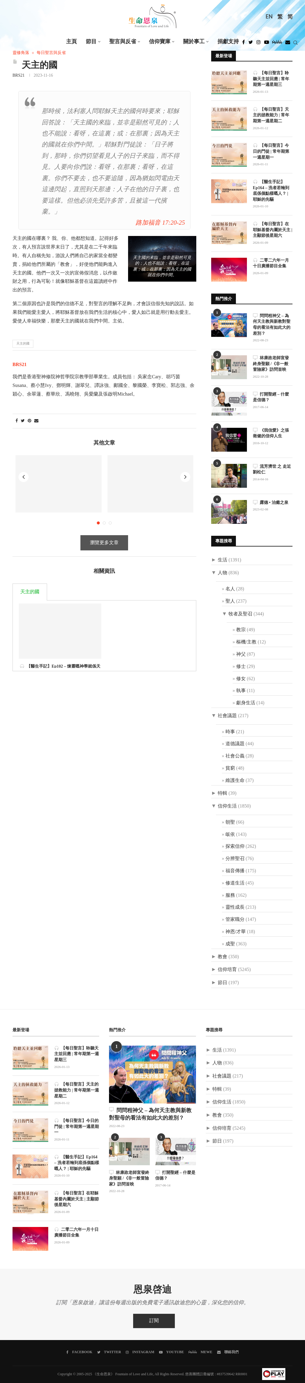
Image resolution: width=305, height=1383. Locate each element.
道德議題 (235, 743)
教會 (222, 956)
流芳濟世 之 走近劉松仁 (272, 469)
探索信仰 (235, 846)
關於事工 (194, 41)
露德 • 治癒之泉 (270, 502)
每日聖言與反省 (51, 53)
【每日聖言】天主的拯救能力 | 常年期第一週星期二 (271, 115)
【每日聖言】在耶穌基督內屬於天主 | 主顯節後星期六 (272, 229)
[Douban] (287, 43)
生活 (222, 560)
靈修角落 (21, 53)
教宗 (241, 629)
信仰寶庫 (159, 41)
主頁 (71, 41)
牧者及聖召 (240, 614)
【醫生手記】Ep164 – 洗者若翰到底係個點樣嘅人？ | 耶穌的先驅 (271, 190)
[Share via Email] (36, 421)
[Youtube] (266, 43)
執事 (241, 690)
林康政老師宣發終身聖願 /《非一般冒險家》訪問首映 (271, 363)
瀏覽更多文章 (104, 481)
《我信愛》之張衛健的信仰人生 (271, 433)
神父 (241, 654)
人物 (222, 572)
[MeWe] (277, 43)
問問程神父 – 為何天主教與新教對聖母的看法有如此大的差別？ (271, 324)
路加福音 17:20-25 (160, 223)
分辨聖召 (235, 858)
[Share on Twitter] (23, 421)
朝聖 (230, 822)
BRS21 (18, 75)
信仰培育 (227, 969)
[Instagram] (258, 43)
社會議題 (227, 715)
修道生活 (235, 883)
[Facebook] (243, 43)
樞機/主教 (246, 642)
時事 (230, 731)
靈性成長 (235, 907)
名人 (230, 589)
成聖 (230, 944)
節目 (91, 41)
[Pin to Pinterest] (29, 421)
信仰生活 (227, 806)
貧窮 (230, 768)
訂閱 (154, 1320)
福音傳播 (235, 870)
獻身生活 (245, 703)
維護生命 (235, 780)
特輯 (222, 793)
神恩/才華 (235, 931)
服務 (230, 895)
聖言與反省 (122, 41)
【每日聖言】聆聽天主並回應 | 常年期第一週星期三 (271, 78)
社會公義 (235, 756)
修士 (241, 666)
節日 (222, 982)
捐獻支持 (228, 41)
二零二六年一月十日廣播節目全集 (271, 263)
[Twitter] (250, 43)
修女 (241, 678)
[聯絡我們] (228, 1352)
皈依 (230, 834)
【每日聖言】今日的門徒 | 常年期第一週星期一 (271, 151)
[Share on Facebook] (16, 421)
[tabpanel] (104, 542)
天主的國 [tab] (29, 530)
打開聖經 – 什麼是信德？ (271, 397)
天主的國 (22, 343)
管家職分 (235, 919)
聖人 (230, 601)
